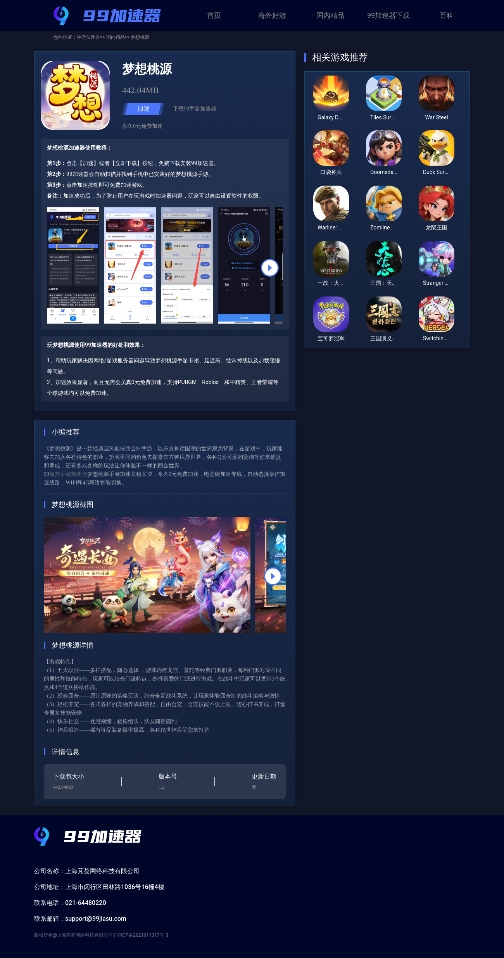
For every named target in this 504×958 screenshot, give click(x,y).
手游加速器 (88, 37)
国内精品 (330, 15)
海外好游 (272, 15)
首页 (214, 15)
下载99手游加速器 (194, 109)
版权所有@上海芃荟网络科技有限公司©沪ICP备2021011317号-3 (101, 935)
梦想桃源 (139, 37)
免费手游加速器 (68, 474)
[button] (270, 268)
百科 (447, 15)
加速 (143, 108)
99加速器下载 (388, 15)
